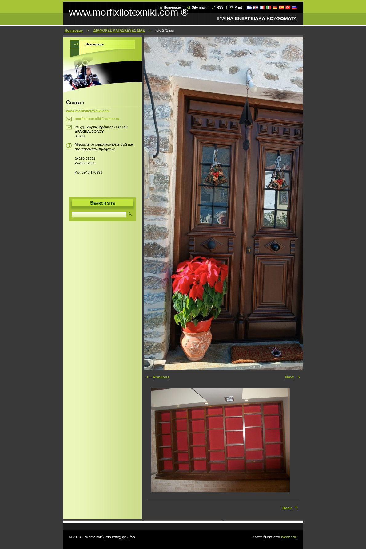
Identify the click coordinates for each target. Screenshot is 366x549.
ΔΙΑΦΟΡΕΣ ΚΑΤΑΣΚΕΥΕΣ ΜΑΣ (119, 30)
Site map (198, 7)
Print (238, 7)
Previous (161, 377)
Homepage (172, 7)
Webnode (289, 537)
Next (289, 377)
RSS (220, 7)
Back (287, 508)
